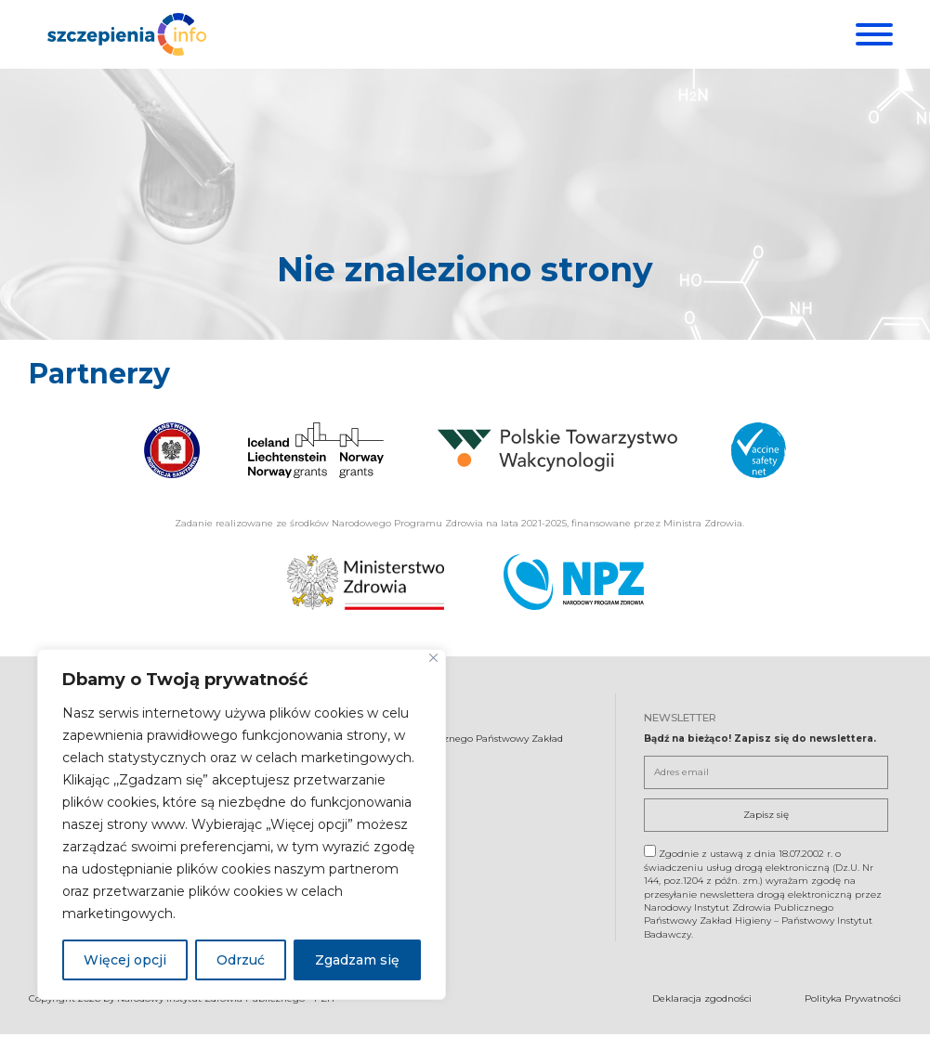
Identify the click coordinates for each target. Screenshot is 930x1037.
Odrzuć (240, 960)
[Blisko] (433, 658)
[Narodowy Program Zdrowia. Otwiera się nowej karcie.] (574, 585)
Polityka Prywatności (853, 1002)
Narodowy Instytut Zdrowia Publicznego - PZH (225, 1002)
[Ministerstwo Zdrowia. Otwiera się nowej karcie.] (365, 585)
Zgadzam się (357, 960)
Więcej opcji (125, 960)
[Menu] (872, 34)
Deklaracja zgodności (702, 1002)
